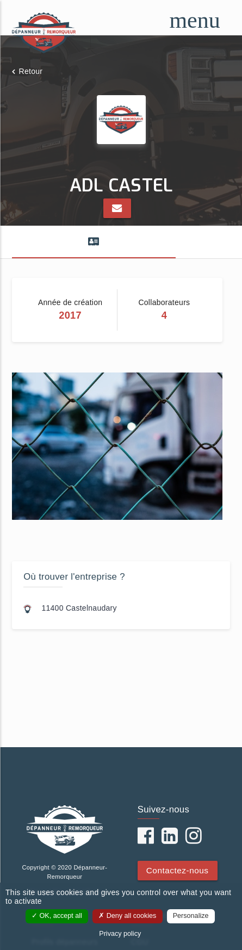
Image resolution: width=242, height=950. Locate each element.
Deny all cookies (127, 916)
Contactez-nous (177, 870)
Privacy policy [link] (120, 933)
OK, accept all (57, 916)
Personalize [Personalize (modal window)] (191, 916)
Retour (31, 71)
